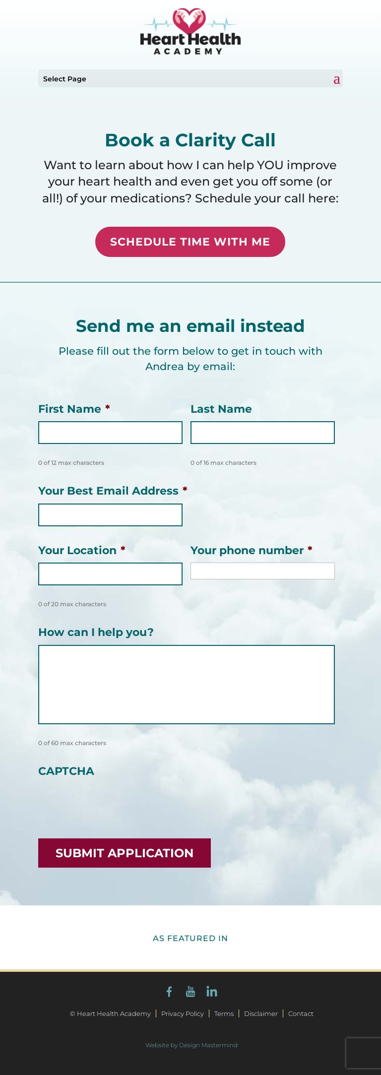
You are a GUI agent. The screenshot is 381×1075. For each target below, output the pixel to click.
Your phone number (251, 550)
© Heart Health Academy (110, 1013)
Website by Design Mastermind (191, 1045)
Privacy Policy (182, 1013)
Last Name (221, 409)
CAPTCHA (66, 771)
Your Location (82, 550)
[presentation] (113, 803)
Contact (301, 1013)
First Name (74, 409)
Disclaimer (261, 1013)
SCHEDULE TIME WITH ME (190, 242)
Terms (224, 1013)
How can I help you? (96, 632)
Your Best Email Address (113, 491)
